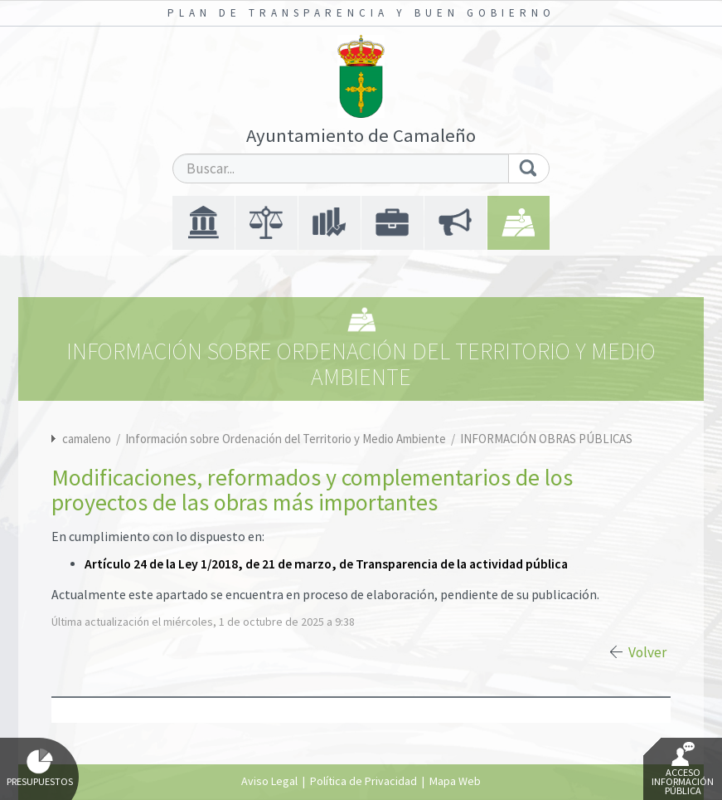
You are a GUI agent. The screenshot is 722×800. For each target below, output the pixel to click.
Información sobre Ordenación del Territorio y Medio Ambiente (286, 438)
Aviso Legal (269, 780)
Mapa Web (455, 780)
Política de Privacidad (363, 780)
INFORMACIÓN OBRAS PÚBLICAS (546, 438)
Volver (647, 652)
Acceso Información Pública (683, 769)
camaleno (86, 438)
